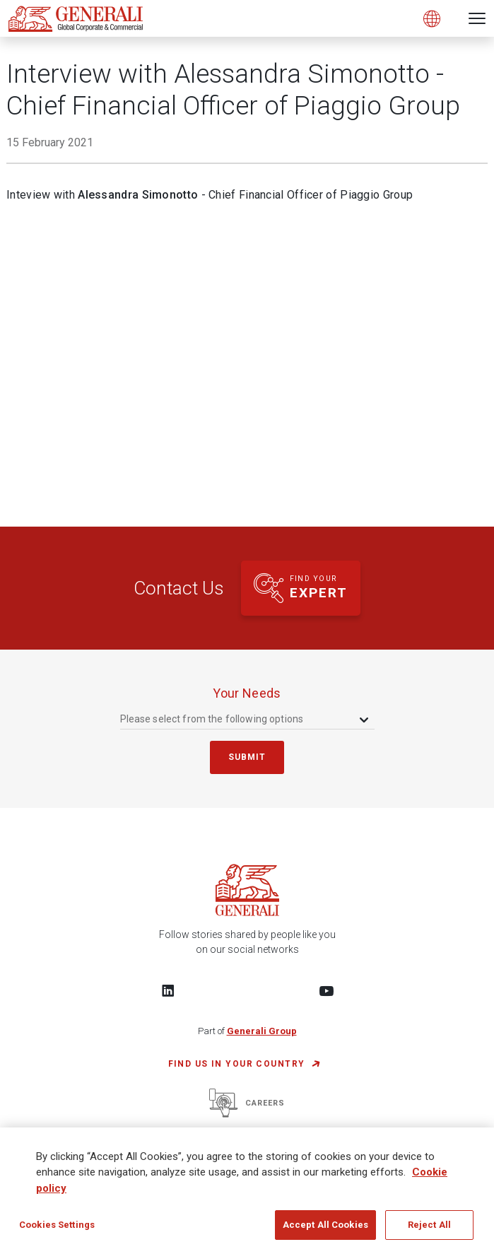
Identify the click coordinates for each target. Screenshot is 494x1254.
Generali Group (262, 1031)
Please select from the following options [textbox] (212, 719)
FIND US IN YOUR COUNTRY (236, 1064)
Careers (247, 1103)
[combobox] (245, 718)
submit (247, 757)
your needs (247, 693)
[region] (247, 1190)
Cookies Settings (57, 1224)
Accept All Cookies (325, 1224)
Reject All (429, 1224)
